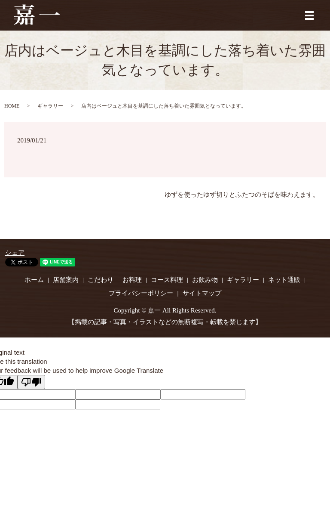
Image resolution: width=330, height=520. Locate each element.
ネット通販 (284, 279)
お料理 (132, 279)
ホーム (34, 279)
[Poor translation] (31, 382)
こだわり (100, 279)
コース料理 (167, 279)
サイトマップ (202, 293)
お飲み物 (205, 279)
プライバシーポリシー (141, 293)
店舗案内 (66, 279)
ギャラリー (50, 106)
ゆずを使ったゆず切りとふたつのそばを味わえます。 (242, 194)
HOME (11, 106)
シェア (14, 252)
